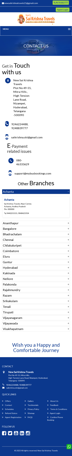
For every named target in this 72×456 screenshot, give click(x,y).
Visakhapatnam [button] (13, 329)
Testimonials (31, 405)
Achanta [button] (8, 191)
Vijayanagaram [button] (12, 318)
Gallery (29, 401)
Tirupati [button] (8, 312)
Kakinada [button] (9, 273)
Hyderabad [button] (10, 267)
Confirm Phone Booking (55, 418)
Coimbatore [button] (11, 251)
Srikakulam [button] (10, 301)
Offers (6, 401)
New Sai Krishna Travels (47, 450)
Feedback (52, 405)
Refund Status (9, 413)
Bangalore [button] (9, 228)
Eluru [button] (6, 256)
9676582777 (61, 2)
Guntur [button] (7, 262)
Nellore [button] (8, 279)
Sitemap (30, 413)
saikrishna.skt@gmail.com (26, 137)
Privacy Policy (32, 409)
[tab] (36, 191)
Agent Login (62, 9)
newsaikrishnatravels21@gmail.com (20, 3)
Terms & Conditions (57, 409)
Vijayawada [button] (10, 323)
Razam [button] (7, 295)
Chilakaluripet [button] (12, 245)
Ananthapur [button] (11, 223)
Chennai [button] (8, 240)
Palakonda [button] (9, 284)
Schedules (8, 409)
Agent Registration (11, 417)
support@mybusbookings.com (32, 173)
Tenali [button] (7, 306)
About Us (52, 401)
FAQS (28, 417)
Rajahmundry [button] (11, 290)
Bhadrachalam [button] (12, 234)
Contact (7, 405)
